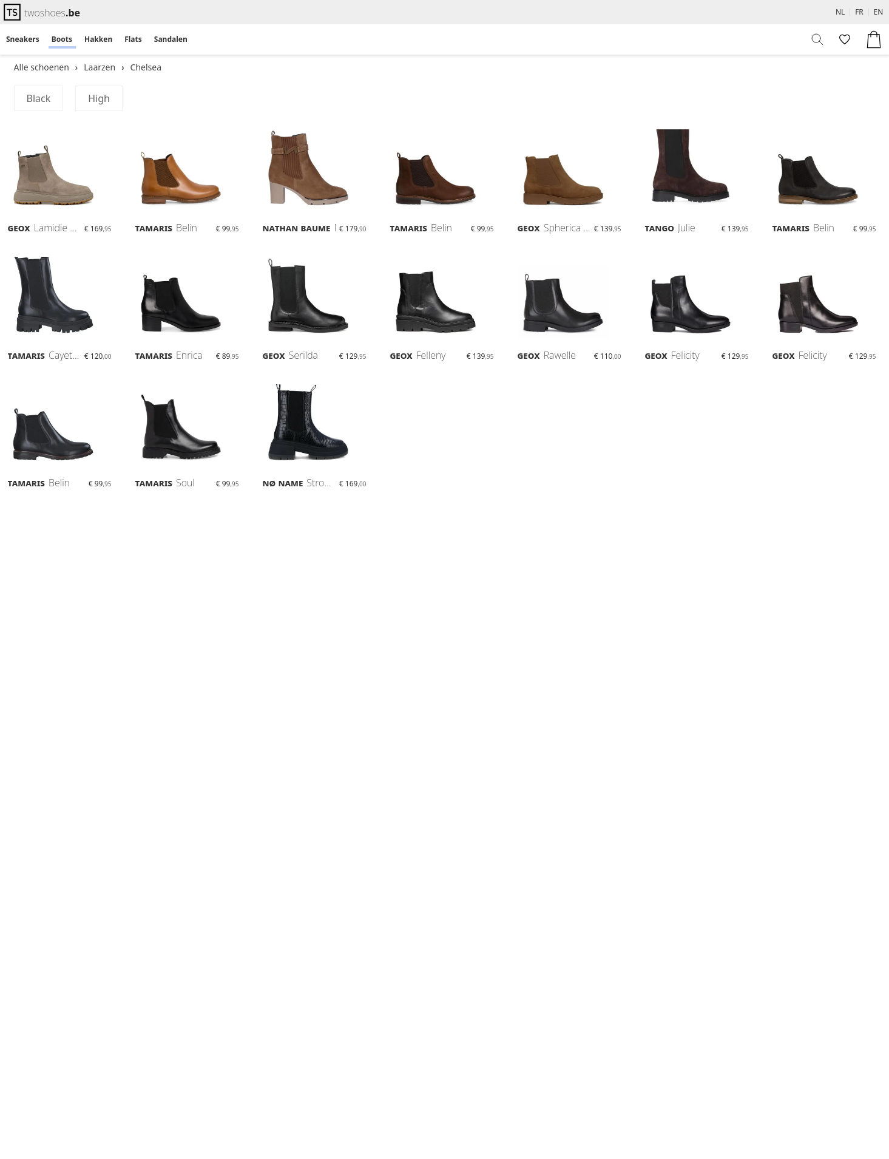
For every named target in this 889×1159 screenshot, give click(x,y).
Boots (62, 39)
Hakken (98, 39)
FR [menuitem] (859, 12)
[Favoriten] (843, 39)
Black (39, 98)
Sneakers (22, 39)
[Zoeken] (818, 39)
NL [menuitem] (840, 12)
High (99, 98)
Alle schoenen (41, 67)
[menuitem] (23, 39)
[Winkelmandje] (874, 39)
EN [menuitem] (879, 12)
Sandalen (171, 39)
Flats (133, 39)
